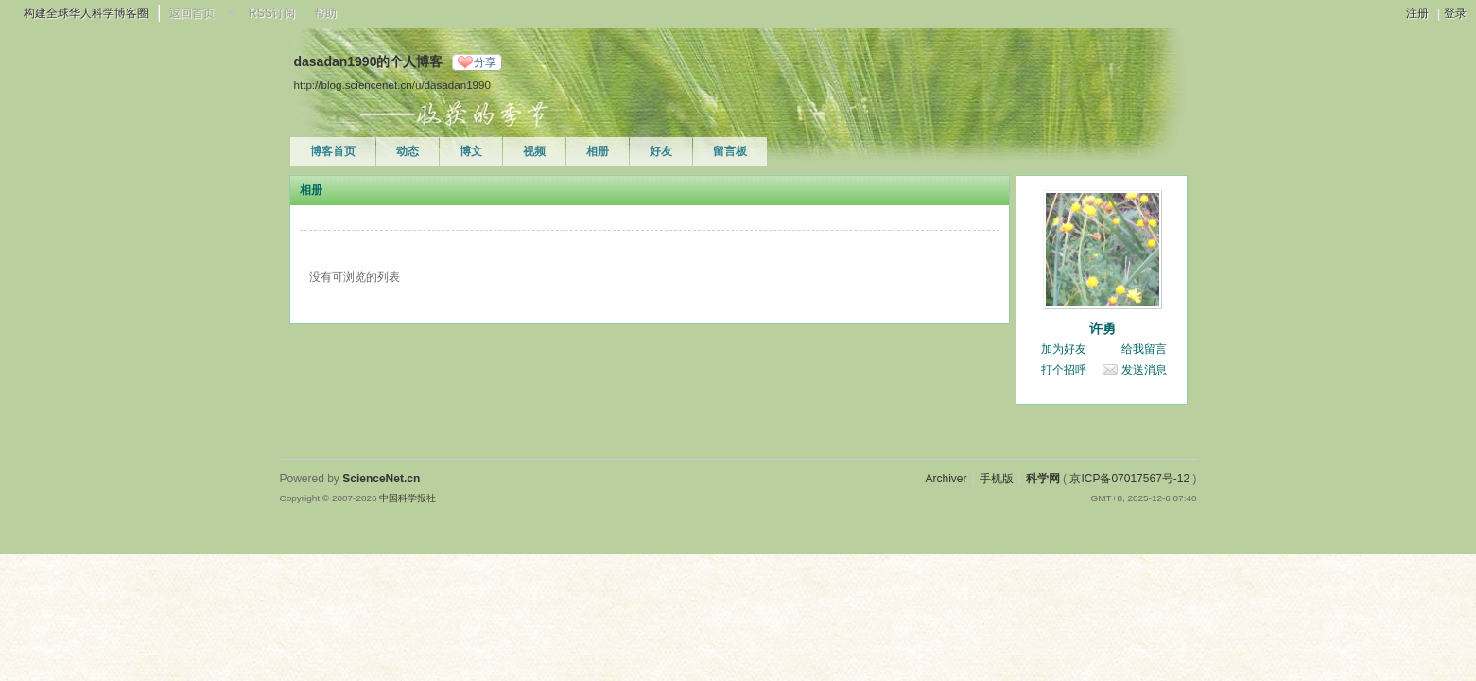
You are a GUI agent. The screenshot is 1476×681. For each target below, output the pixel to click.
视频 (534, 151)
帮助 (325, 13)
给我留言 (1144, 349)
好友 (661, 151)
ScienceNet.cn (381, 478)
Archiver (945, 478)
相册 (597, 151)
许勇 (1102, 328)
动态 (407, 151)
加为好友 (1063, 349)
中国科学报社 (407, 498)
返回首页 (192, 13)
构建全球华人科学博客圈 (86, 13)
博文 (471, 151)
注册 (1417, 13)
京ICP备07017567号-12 (1129, 478)
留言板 (730, 151)
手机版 (997, 478)
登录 (1455, 13)
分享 (485, 62)
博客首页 (333, 151)
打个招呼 (1063, 369)
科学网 (1043, 478)
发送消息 (1144, 369)
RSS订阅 (272, 13)
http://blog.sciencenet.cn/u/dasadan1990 (392, 85)
